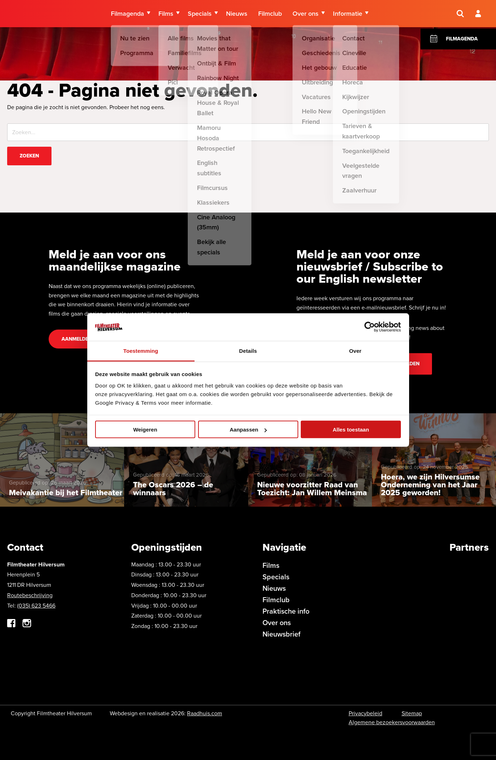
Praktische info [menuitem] (285, 611)
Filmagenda (462, 39)
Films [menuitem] (165, 14)
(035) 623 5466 (36, 605)
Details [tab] (248, 350)
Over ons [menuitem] (306, 14)
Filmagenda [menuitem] (127, 14)
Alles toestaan (351, 430)
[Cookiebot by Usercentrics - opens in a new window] (369, 327)
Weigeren (145, 430)
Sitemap (412, 713)
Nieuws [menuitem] (236, 14)
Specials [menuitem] (200, 14)
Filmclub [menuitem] (270, 14)
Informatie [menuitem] (347, 14)
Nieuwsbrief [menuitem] (281, 634)
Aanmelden (77, 339)
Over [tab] (355, 350)
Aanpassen (248, 430)
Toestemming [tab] (140, 350)
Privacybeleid (365, 713)
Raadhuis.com (204, 713)
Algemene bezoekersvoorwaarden (392, 722)
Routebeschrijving (30, 595)
